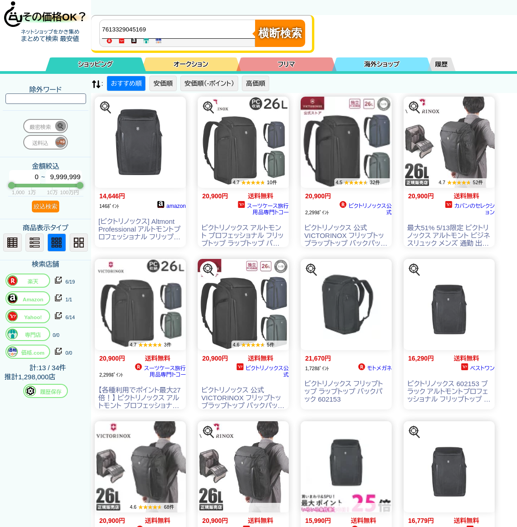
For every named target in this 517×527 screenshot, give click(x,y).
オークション (191, 64)
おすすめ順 (126, 83)
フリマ (286, 64)
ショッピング (95, 64)
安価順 (163, 83)
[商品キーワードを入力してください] (179, 29)
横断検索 (280, 33)
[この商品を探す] (105, 107)
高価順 (255, 83)
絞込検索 (45, 206)
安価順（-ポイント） (209, 83)
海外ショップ (381, 64)
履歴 (441, 64)
